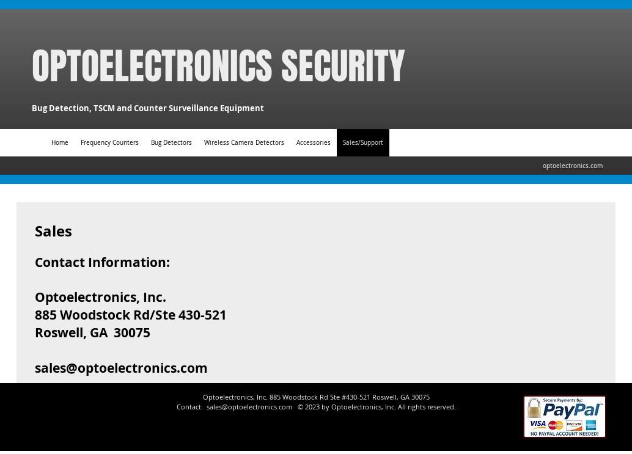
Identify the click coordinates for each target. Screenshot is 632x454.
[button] (313, 142)
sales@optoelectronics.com (121, 368)
